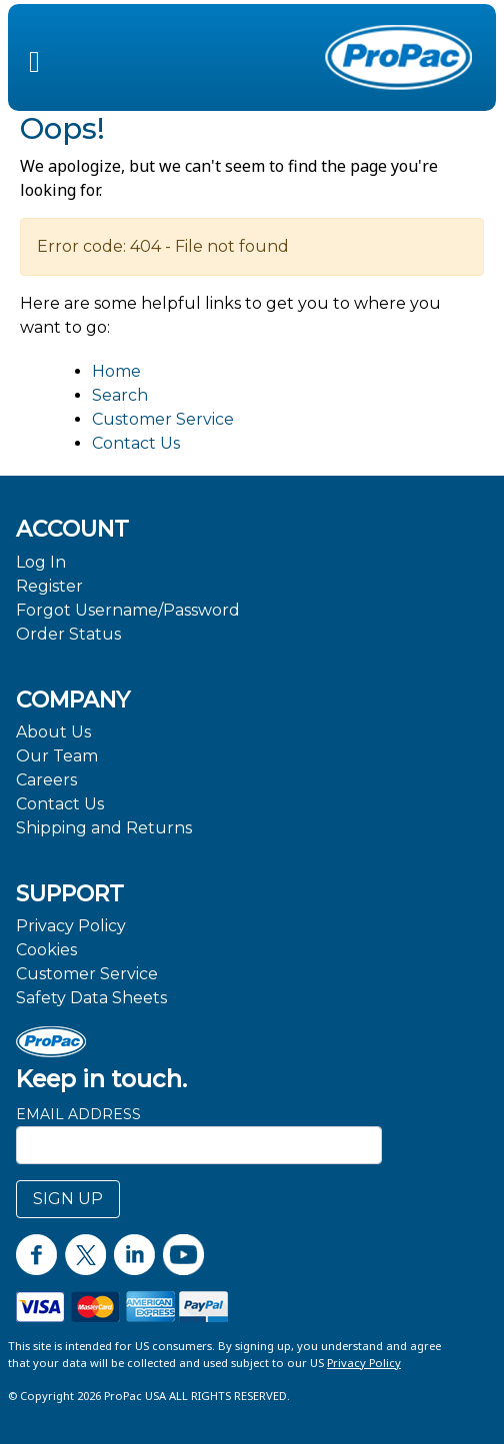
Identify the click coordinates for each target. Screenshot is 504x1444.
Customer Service (163, 419)
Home (116, 371)
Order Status (68, 634)
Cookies (46, 949)
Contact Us (136, 443)
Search (120, 395)
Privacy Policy (71, 925)
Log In (41, 562)
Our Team (57, 755)
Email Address (78, 1114)
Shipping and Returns (104, 827)
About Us (53, 731)
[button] (34, 57)
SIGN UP (68, 1198)
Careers (46, 779)
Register (49, 586)
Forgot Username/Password (128, 610)
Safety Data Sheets (91, 997)
